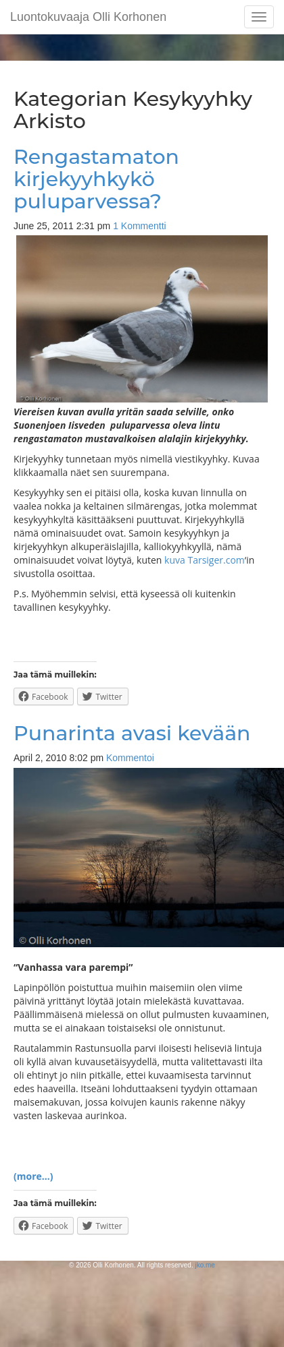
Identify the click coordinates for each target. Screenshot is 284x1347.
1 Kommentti (139, 225)
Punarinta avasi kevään (132, 733)
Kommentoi (130, 757)
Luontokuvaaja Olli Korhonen (88, 17)
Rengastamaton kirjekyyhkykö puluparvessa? (96, 179)
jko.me (204, 1265)
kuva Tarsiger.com (204, 559)
